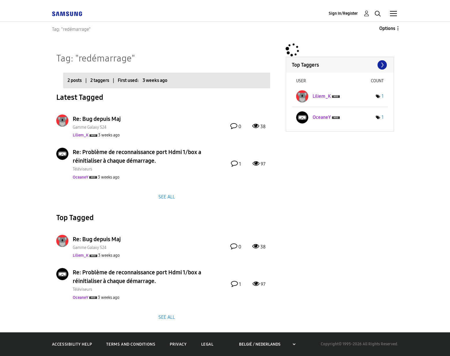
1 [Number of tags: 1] (383, 96)
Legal (207, 344)
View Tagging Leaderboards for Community (340, 65)
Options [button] (387, 28)
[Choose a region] (267, 344)
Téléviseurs (82, 169)
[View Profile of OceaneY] (80, 177)
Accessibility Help (72, 344)
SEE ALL (166, 196)
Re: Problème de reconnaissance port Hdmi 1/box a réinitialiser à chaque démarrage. (137, 156)
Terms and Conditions (130, 344)
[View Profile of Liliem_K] (81, 135)
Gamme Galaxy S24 (90, 127)
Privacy (178, 344)
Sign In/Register (343, 13)
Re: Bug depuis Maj (97, 118)
